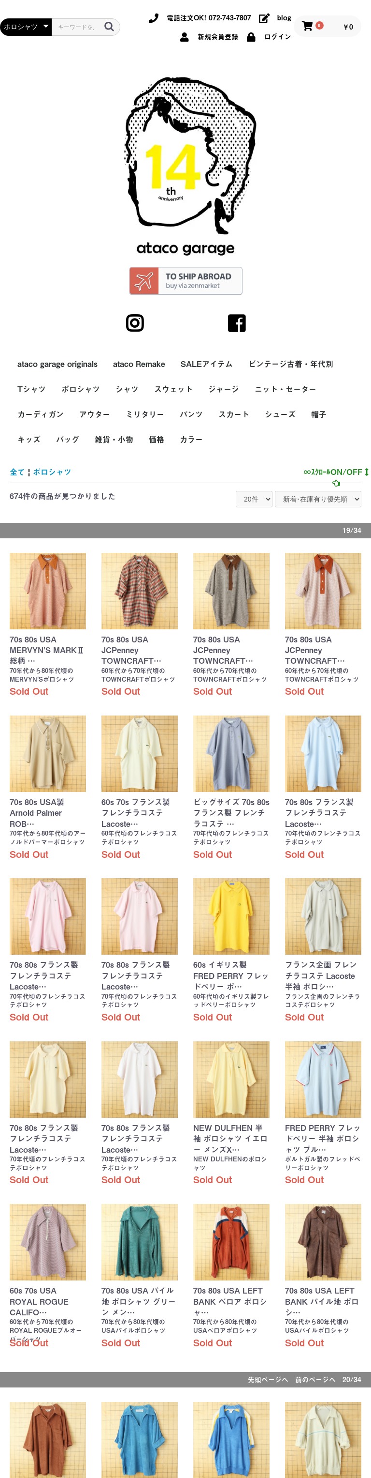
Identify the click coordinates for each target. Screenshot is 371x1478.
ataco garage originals (57, 364)
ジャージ (223, 389)
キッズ (29, 439)
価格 (156, 439)
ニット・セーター (285, 389)
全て (17, 472)
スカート (233, 414)
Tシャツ (31, 389)
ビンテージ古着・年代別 (290, 364)
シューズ (280, 414)
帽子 (319, 414)
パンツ (191, 414)
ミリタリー (145, 414)
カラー (191, 439)
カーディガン (40, 414)
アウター (94, 414)
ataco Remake (139, 364)
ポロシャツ (80, 389)
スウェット (173, 389)
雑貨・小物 (114, 439)
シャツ (127, 389)
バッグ (67, 439)
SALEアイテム (207, 364)
